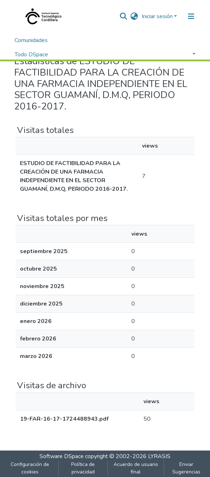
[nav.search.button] (123, 16)
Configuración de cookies (30, 468)
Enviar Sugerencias (186, 468)
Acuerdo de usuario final (136, 468)
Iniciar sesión (157, 16)
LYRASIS (159, 456)
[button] (134, 16)
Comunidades (31, 40)
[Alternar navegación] (191, 16)
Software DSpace (62, 456)
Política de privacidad (83, 468)
